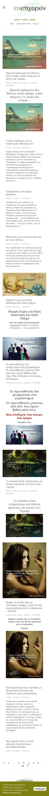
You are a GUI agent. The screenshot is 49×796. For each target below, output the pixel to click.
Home (12, 24)
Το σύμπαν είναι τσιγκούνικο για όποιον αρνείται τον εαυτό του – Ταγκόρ (24, 484)
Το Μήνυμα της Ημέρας (20, 83)
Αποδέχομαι (40, 789)
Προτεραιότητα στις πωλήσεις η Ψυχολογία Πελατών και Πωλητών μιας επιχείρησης (24, 690)
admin (32, 19)
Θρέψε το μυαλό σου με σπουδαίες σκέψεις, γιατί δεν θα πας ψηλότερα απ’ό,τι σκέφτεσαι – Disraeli (24, 606)
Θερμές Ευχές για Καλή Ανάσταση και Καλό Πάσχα (21, 301)
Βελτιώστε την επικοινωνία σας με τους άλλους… (23, 238)
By (33, 83)
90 (23, 766)
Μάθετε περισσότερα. (12, 793)
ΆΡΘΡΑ (8, 83)
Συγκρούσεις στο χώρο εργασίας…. (19, 193)
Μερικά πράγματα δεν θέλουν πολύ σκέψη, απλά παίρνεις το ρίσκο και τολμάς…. (23, 76)
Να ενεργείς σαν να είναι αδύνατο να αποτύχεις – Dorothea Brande (20, 744)
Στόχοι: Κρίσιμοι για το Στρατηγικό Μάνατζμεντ (19, 142)
